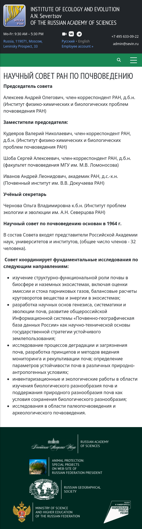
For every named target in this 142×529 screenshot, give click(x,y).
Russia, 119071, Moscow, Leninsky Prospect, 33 (23, 44)
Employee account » (77, 46)
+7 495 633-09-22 (125, 36)
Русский (68, 41)
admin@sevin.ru (126, 43)
